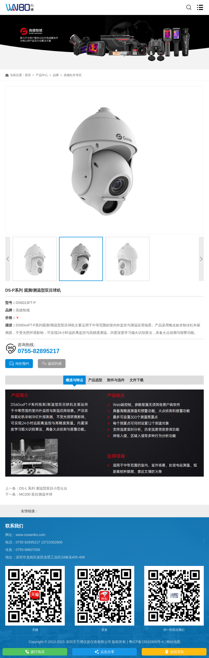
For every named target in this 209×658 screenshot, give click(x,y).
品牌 (56, 75)
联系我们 (14, 526)
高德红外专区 (73, 75)
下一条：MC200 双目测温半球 (28, 494)
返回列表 (52, 363)
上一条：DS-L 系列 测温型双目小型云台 (36, 488)
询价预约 (19, 363)
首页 (28, 75)
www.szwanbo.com (30, 535)
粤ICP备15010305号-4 (146, 642)
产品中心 (42, 75)
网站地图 (173, 642)
